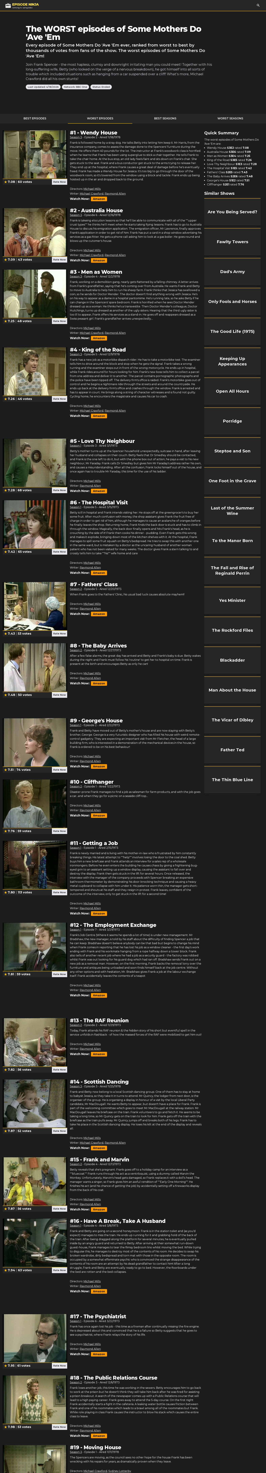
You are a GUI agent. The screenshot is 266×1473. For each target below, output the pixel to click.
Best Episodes (35, 118)
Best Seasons (165, 118)
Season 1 (75, 445)
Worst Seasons (230, 118)
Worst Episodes (100, 118)
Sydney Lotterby (119, 1471)
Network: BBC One (75, 86)
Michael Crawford (91, 193)
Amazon (99, 199)
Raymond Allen (115, 193)
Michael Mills (92, 189)
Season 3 (76, 137)
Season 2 (76, 589)
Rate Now (59, 181)
